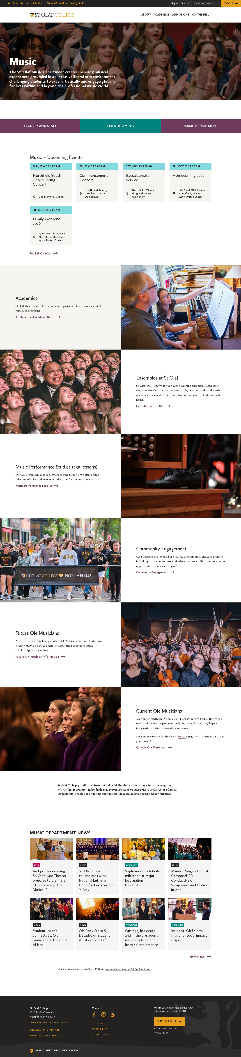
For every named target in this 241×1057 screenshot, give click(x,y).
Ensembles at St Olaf (150, 405)
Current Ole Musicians (151, 747)
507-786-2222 (58, 1022)
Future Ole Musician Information (38, 656)
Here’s (182, 736)
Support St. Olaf (169, 1021)
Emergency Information (44, 1030)
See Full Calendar (41, 253)
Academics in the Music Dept (35, 316)
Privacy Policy (161, 1033)
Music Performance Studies (34, 485)
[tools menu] (231, 3)
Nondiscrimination (103, 1034)
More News (197, 956)
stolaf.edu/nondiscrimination (152, 794)
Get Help (97, 1023)
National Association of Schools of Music (128, 969)
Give (57, 1050)
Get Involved (71, 1050)
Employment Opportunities (46, 1035)
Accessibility (99, 1029)
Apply (39, 1050)
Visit (49, 1050)
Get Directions (39, 1022)
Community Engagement (152, 572)
